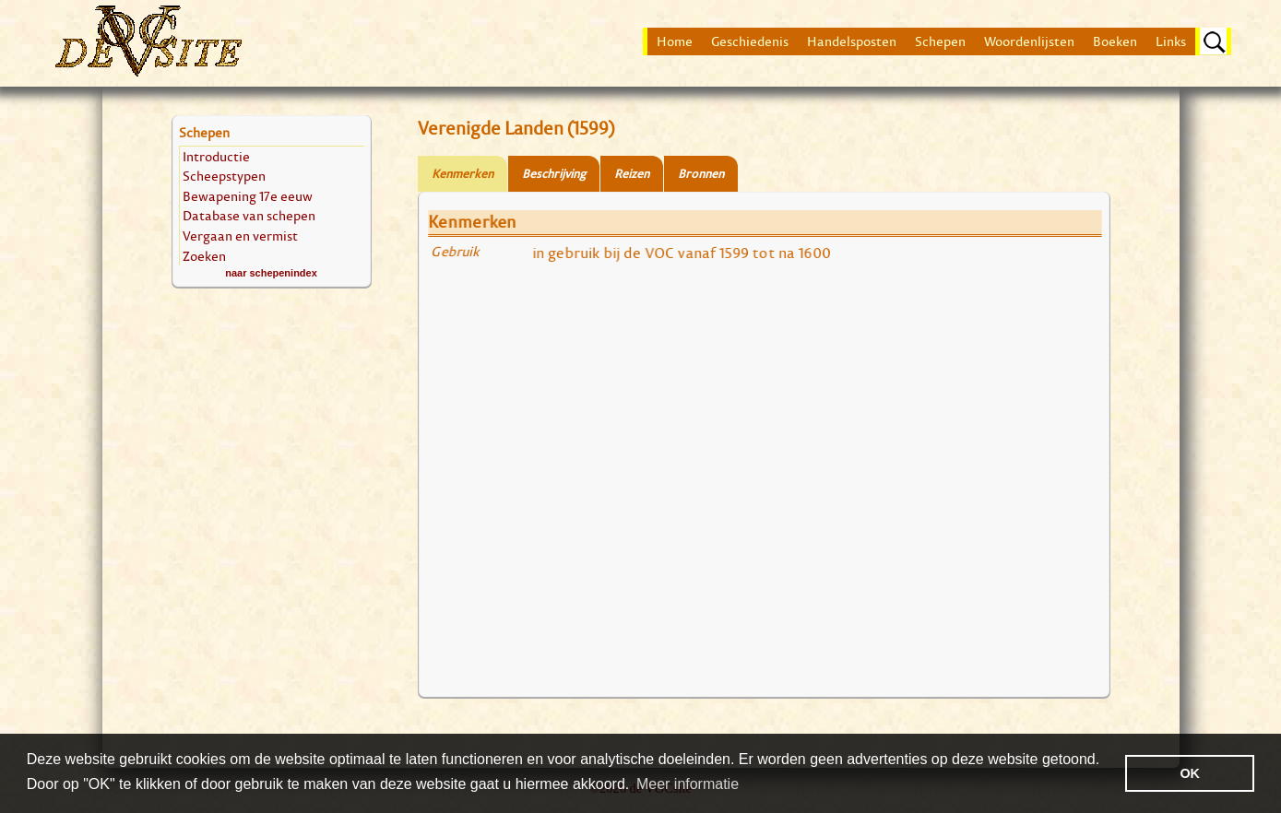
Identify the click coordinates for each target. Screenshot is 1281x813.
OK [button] (1190, 773)
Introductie (216, 156)
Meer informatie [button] (687, 784)
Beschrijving (554, 174)
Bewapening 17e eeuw (248, 196)
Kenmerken (462, 174)
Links (1171, 41)
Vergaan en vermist (240, 235)
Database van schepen (249, 215)
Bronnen (701, 174)
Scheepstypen (224, 175)
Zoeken (204, 255)
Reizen (631, 174)
